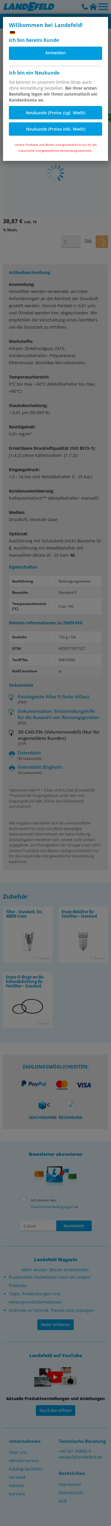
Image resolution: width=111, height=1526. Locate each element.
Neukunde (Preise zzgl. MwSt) (55, 112)
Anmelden (55, 53)
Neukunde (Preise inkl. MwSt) (55, 129)
